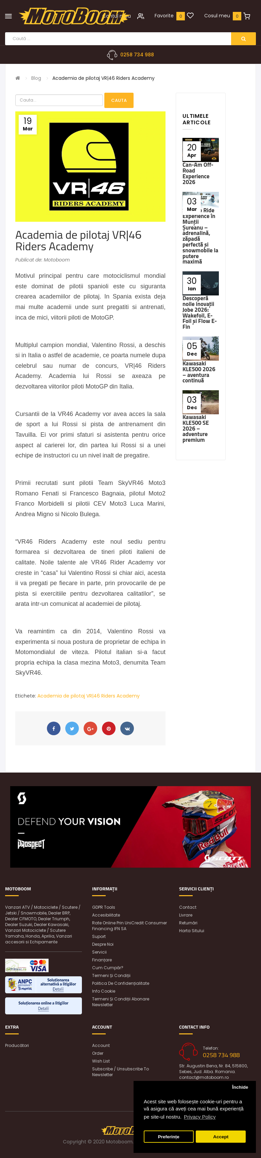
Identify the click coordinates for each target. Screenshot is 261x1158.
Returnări (188, 923)
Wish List (101, 1061)
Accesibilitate (106, 915)
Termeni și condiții (111, 975)
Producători (17, 1045)
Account (101, 1045)
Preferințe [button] (168, 1136)
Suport (99, 936)
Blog (36, 78)
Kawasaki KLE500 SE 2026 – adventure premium (195, 428)
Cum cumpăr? (107, 968)
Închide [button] (240, 1087)
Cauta (119, 100)
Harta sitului (191, 931)
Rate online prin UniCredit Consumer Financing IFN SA (129, 925)
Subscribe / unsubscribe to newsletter (120, 1072)
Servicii (99, 952)
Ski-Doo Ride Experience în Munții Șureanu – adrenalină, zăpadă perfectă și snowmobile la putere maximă (200, 236)
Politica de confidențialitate (120, 983)
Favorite (164, 15)
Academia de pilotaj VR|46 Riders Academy (103, 78)
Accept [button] (220, 1136)
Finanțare (102, 960)
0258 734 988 (137, 54)
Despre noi (103, 944)
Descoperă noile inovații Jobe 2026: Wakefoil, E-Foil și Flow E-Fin (199, 312)
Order (97, 1053)
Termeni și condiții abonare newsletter (120, 1002)
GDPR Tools (103, 907)
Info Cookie (103, 991)
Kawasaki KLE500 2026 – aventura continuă (198, 372)
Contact (187, 907)
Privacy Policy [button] (199, 1117)
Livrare (185, 915)
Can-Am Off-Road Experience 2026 (197, 173)
